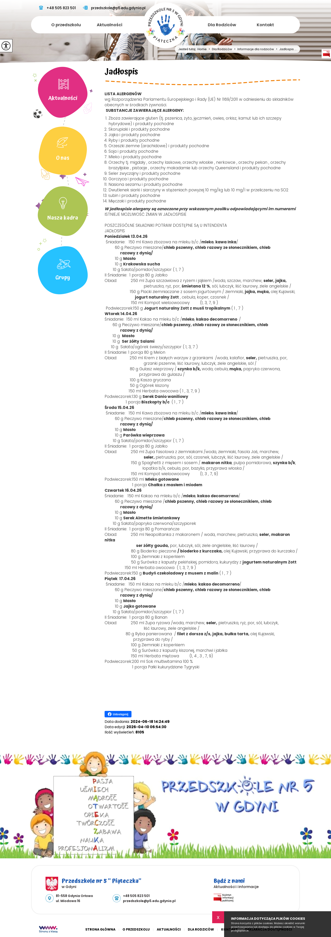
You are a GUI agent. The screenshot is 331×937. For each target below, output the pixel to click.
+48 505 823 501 (57, 8)
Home (202, 49)
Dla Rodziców (222, 25)
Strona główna (100, 929)
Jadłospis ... (285, 49)
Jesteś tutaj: (187, 49)
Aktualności (109, 25)
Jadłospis (121, 73)
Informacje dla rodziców (253, 49)
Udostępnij (118, 714)
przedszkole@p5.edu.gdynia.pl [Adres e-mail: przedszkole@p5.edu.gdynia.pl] (149, 901)
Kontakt (265, 25)
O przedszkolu (66, 25)
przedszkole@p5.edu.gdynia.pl (114, 8)
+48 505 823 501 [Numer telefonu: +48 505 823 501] (136, 896)
